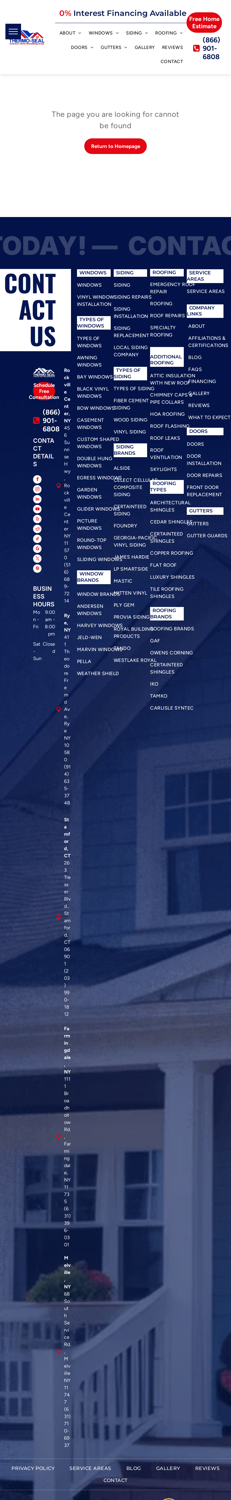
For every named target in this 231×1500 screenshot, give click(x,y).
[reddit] (37, 530)
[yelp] (37, 520)
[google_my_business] (37, 549)
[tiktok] (37, 540)
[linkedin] (37, 500)
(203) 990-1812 (67, 992)
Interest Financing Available (129, 13)
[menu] (13, 31)
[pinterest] (37, 569)
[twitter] (37, 559)
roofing (164, 483)
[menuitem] (70, 34)
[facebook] (37, 480)
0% (65, 13)
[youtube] (37, 510)
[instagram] (37, 490)
